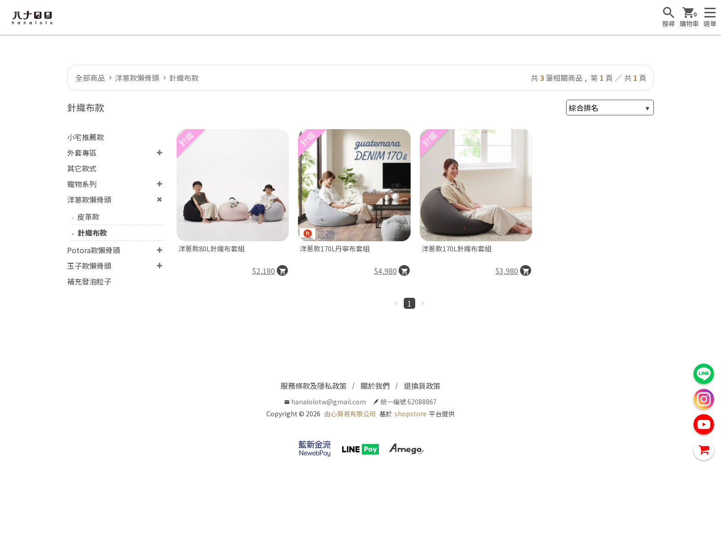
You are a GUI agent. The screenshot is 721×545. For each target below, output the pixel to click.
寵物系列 (82, 183)
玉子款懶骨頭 (89, 265)
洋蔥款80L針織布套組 (211, 248)
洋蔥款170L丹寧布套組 (335, 248)
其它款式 (82, 168)
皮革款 (88, 216)
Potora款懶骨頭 (93, 249)
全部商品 (90, 77)
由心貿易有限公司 (350, 413)
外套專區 (82, 152)
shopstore (411, 413)
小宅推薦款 (85, 136)
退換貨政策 (422, 385)
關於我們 (375, 385)
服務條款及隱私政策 (313, 385)
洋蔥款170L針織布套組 (457, 248)
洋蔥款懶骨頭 (137, 77)
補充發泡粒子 (89, 281)
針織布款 (184, 77)
